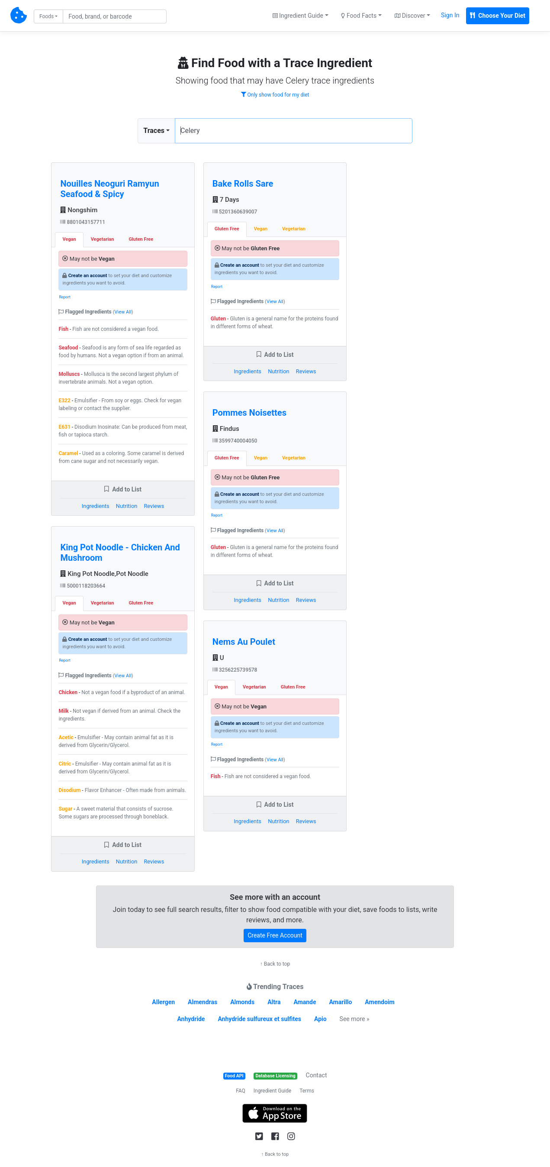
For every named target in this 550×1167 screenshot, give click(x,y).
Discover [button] (410, 15)
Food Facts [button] (358, 15)
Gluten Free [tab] (141, 239)
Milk (63, 711)
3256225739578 (234, 670)
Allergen (163, 1002)
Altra (273, 1002)
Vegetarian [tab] (102, 239)
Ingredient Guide (272, 1091)
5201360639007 (234, 212)
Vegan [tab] (69, 239)
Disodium (69, 790)
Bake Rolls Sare (242, 183)
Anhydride (191, 1018)
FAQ (240, 1091)
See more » (355, 1018)
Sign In (450, 15)
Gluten (218, 319)
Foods (46, 16)
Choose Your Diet (497, 15)
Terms (306, 1091)
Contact (316, 1075)
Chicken (67, 692)
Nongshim (78, 210)
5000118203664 (82, 586)
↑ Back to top (275, 964)
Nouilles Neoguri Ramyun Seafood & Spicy (109, 188)
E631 (64, 427)
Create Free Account (275, 935)
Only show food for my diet (275, 95)
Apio (320, 1018)
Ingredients (95, 506)
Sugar (65, 809)
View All (123, 312)
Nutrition (126, 506)
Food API (234, 1076)
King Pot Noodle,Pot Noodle (104, 574)
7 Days (225, 200)
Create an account (87, 275)
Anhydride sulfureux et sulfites (259, 1018)
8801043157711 (82, 222)
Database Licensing (276, 1076)
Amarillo (340, 1002)
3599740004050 (234, 441)
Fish (63, 329)
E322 (64, 401)
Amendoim (379, 1002)
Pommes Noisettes (249, 412)
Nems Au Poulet (243, 642)
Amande (304, 1002)
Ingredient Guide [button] (298, 15)
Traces (153, 130)
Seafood (68, 348)
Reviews (154, 506)
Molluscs (69, 374)
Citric (64, 764)
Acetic (65, 737)
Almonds (242, 1002)
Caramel (68, 453)
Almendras (202, 1002)
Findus (225, 429)
